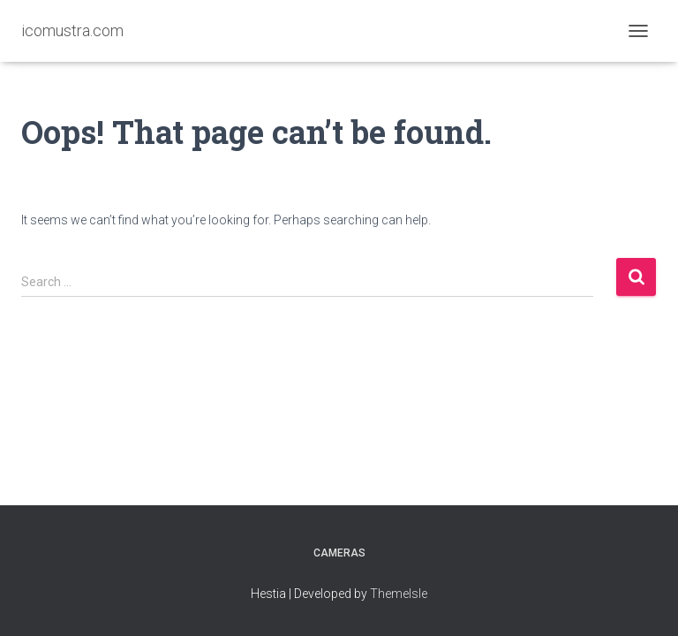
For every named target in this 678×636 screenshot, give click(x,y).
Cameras (339, 553)
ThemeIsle (398, 594)
